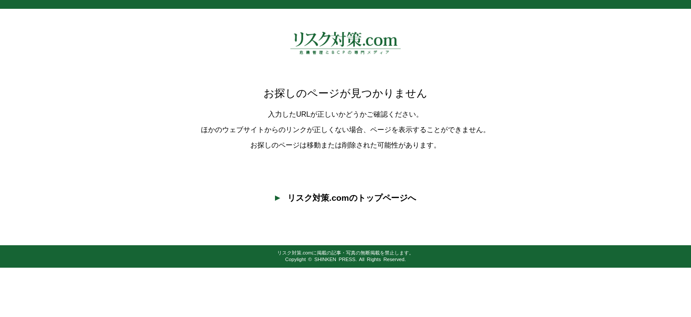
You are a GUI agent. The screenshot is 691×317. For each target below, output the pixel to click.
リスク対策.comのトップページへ (345, 198)
